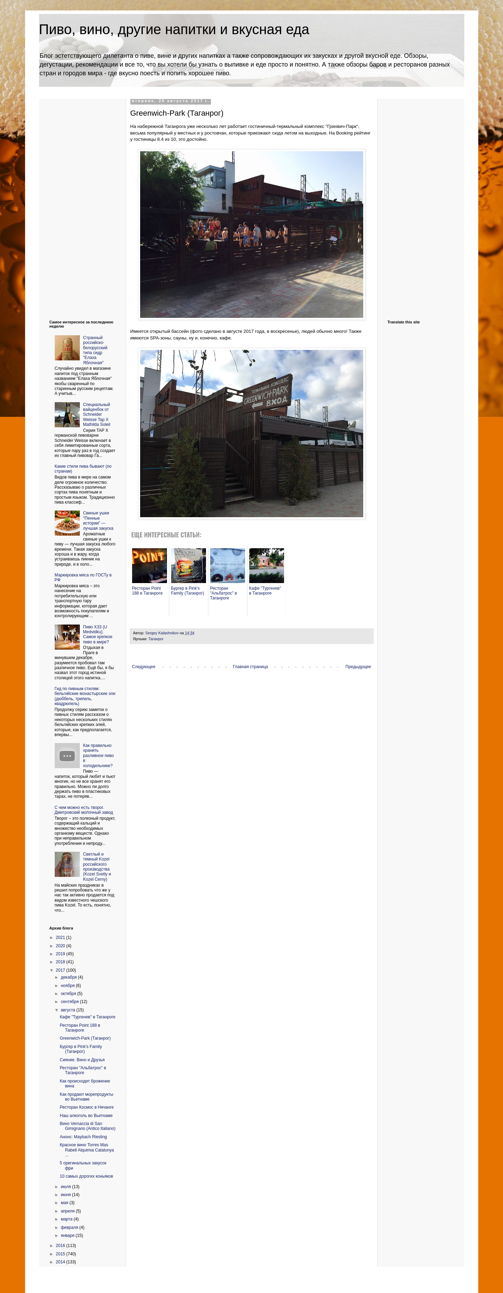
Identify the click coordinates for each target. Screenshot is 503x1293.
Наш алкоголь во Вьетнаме (86, 1115)
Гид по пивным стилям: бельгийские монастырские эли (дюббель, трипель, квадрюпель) (85, 696)
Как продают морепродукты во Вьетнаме (86, 1097)
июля (66, 1186)
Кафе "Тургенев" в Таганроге (87, 1017)
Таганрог (156, 639)
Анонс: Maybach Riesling (83, 1136)
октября (69, 993)
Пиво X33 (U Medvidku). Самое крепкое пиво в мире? (97, 634)
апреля (68, 1211)
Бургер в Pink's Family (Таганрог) (81, 1049)
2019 (61, 953)
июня (66, 1194)
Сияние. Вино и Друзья (82, 1059)
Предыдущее (358, 666)
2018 (61, 961)
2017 (61, 970)
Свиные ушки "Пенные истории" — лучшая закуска (98, 520)
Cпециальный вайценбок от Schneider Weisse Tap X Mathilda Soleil (96, 414)
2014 (61, 1262)
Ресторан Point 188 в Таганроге (80, 1028)
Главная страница (250, 666)
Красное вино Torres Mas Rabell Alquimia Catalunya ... (87, 1149)
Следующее (143, 666)
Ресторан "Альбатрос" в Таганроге (83, 1070)
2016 (61, 1245)
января (68, 1235)
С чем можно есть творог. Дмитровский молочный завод (84, 810)
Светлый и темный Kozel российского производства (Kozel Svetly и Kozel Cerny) (97, 867)
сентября (70, 1001)
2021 (61, 937)
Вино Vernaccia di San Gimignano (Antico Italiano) (87, 1126)
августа (68, 1010)
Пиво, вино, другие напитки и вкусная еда (174, 29)
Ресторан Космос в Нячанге (87, 1107)
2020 (61, 945)
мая (65, 1202)
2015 (61, 1254)
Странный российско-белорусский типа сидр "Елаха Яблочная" (95, 350)
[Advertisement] (77, 203)
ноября (68, 985)
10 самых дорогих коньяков (86, 1176)
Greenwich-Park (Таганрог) (85, 1038)
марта (67, 1219)
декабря (69, 977)
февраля (70, 1227)
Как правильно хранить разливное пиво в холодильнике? (98, 755)
